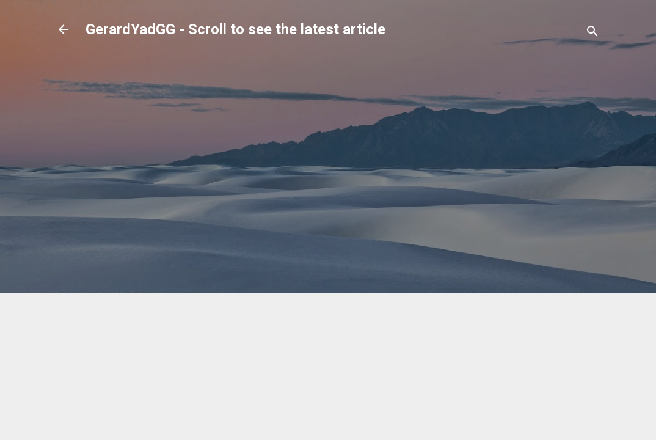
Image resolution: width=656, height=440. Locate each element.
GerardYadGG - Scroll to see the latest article (235, 29)
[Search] (592, 33)
